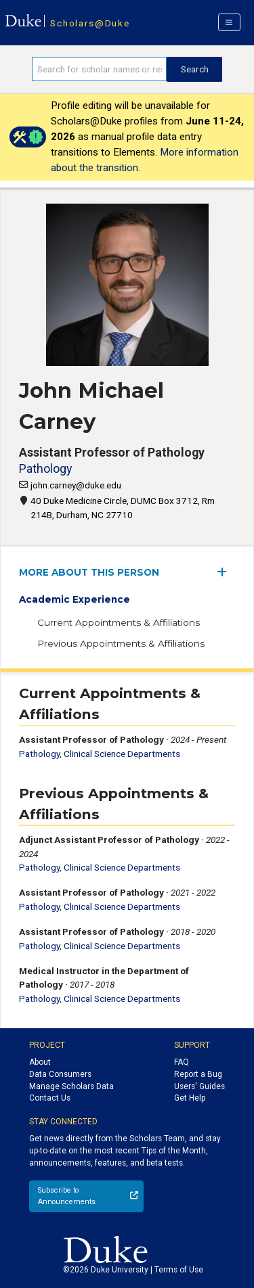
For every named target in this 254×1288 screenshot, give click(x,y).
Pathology (45, 468)
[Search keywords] (99, 69)
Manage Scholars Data (71, 1086)
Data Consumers (60, 1074)
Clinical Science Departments (122, 753)
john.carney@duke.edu (75, 485)
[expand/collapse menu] (226, 572)
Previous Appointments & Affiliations (121, 643)
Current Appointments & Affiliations (118, 622)
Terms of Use (178, 1269)
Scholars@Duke (89, 23)
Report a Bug (198, 1074)
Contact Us (49, 1098)
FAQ (181, 1062)
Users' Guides (199, 1086)
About (40, 1062)
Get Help (189, 1098)
